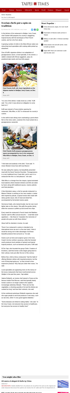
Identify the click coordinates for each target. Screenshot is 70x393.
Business (8, 14)
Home (3, 14)
